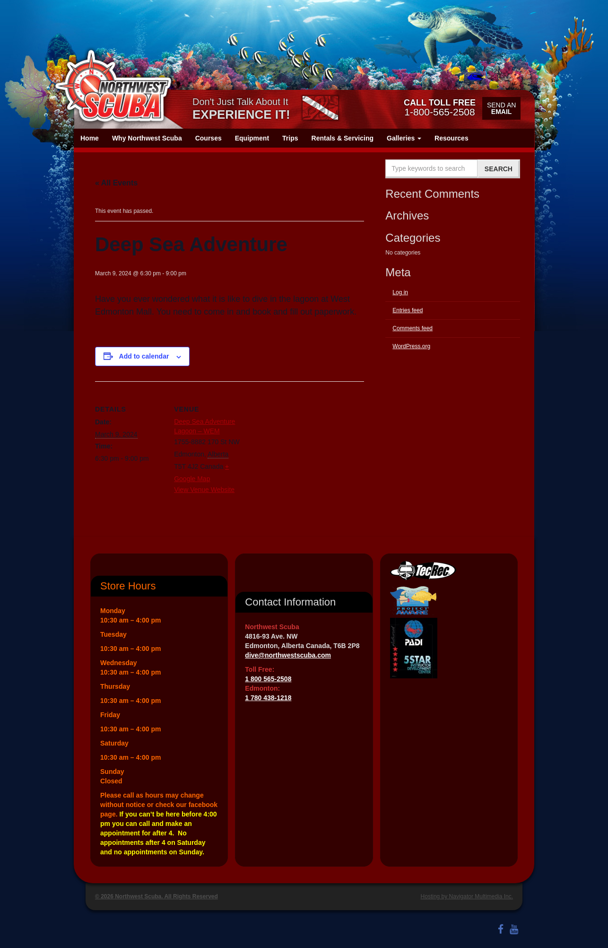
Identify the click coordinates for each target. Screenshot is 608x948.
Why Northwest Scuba (147, 138)
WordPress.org (411, 346)
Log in (400, 292)
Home (89, 138)
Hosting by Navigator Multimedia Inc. (467, 896)
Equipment (252, 138)
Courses (208, 138)
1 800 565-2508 (268, 679)
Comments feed (412, 328)
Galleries (404, 138)
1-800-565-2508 (440, 107)
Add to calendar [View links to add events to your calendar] (144, 356)
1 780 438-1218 (268, 698)
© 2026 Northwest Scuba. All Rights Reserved (156, 896)
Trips (290, 138)
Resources (451, 138)
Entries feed (407, 310)
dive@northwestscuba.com (288, 655)
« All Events (116, 183)
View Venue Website (204, 489)
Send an (501, 108)
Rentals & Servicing (343, 138)
